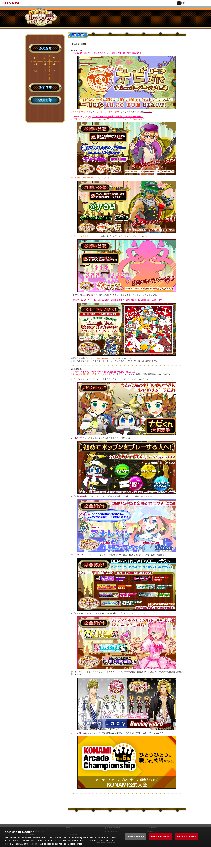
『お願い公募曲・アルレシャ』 (87, 496)
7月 (54, 58)
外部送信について (153, 828)
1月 (54, 70)
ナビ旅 (109, 18)
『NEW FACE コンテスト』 (85, 555)
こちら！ (148, 111)
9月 (35, 58)
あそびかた (74, 18)
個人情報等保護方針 (113, 828)
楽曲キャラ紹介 (85, 18)
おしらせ (62, 18)
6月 (35, 64)
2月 (44, 70)
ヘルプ (28, 828)
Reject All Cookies (160, 840)
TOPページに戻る (45, 119)
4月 (54, 64)
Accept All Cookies (186, 840)
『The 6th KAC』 (80, 733)
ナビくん (97, 18)
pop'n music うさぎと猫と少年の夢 (41, 17)
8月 (44, 58)
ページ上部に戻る (45, 113)
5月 (44, 64)
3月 (35, 70)
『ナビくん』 (79, 379)
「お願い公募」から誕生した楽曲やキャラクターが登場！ (117, 116)
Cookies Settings (135, 840)
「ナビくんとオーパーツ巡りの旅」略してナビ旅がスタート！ (119, 53)
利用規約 (69, 828)
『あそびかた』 (80, 438)
